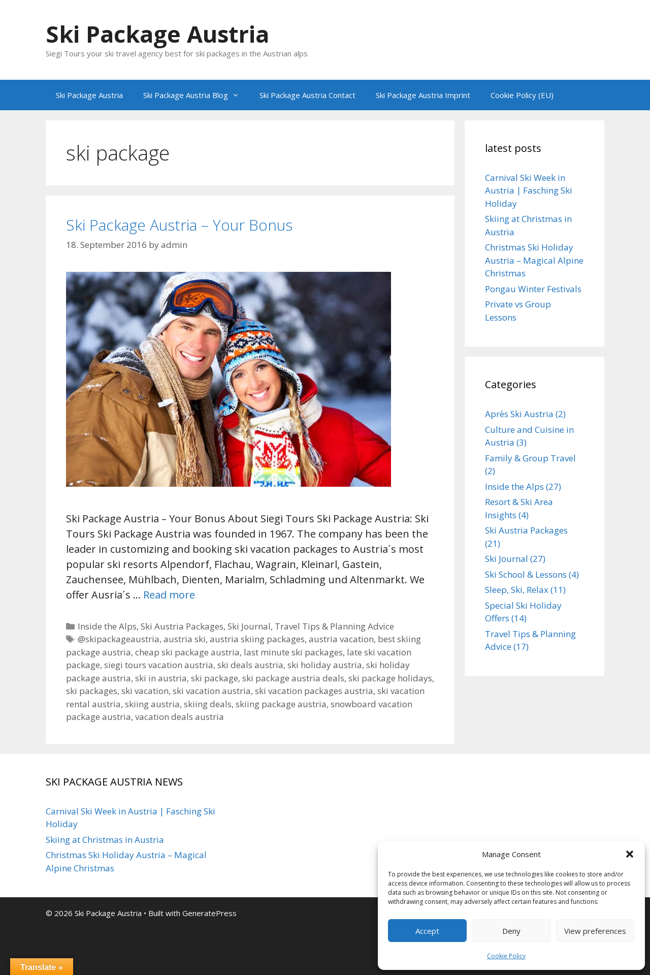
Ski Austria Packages (182, 626)
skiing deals (208, 704)
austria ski (185, 639)
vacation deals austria (179, 716)
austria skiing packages (257, 639)
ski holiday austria (324, 665)
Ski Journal (249, 626)
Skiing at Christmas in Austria (105, 839)
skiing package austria (281, 704)
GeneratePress (209, 913)
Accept (427, 931)
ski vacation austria (212, 691)
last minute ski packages (293, 652)
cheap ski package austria (187, 652)
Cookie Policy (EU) (522, 95)
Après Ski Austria (519, 414)
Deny (511, 931)
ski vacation (145, 691)
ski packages (91, 691)
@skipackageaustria (118, 639)
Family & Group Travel (530, 458)
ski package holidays (390, 678)
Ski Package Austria (157, 33)
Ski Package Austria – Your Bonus (179, 224)
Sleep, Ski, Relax (516, 589)
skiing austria (152, 704)
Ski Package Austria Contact (307, 95)
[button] (630, 854)
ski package (214, 678)
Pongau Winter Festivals (533, 289)
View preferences (595, 931)
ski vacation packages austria (314, 691)
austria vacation (341, 639)
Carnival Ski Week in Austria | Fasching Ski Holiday (528, 190)
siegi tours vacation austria (158, 665)
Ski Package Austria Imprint (423, 95)
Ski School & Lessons (526, 574)
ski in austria (161, 678)
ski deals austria (250, 665)
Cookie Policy (506, 956)
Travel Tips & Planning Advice (334, 626)
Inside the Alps (107, 626)
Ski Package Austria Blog (196, 95)
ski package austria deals (293, 678)
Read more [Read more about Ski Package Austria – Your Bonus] (169, 595)
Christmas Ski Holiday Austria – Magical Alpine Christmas (534, 260)
